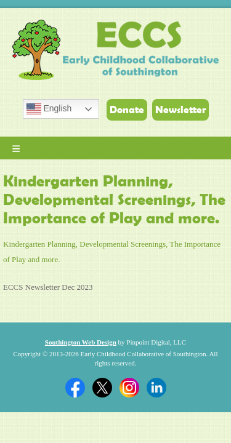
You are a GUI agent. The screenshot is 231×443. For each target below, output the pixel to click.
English (49, 109)
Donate (127, 109)
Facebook (75, 387)
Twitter (102, 387)
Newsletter (180, 109)
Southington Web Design (80, 342)
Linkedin (156, 387)
